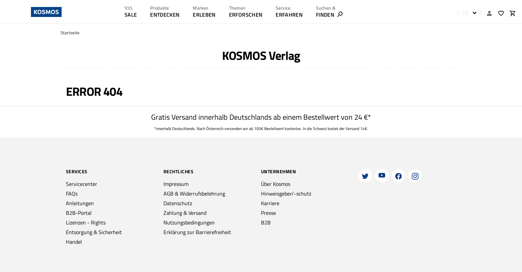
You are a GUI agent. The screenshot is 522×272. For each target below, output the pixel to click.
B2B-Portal (79, 213)
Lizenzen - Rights (86, 222)
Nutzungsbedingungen (189, 222)
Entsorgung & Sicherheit (94, 232)
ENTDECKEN (164, 15)
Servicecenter (81, 184)
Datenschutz (177, 203)
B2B (266, 222)
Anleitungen (80, 203)
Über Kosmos (275, 184)
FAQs (72, 194)
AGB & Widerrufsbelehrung (194, 194)
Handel (74, 242)
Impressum (175, 184)
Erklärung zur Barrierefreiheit (197, 232)
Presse (268, 213)
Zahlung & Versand (184, 213)
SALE (131, 15)
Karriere (270, 203)
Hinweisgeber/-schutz (286, 194)
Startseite (70, 33)
